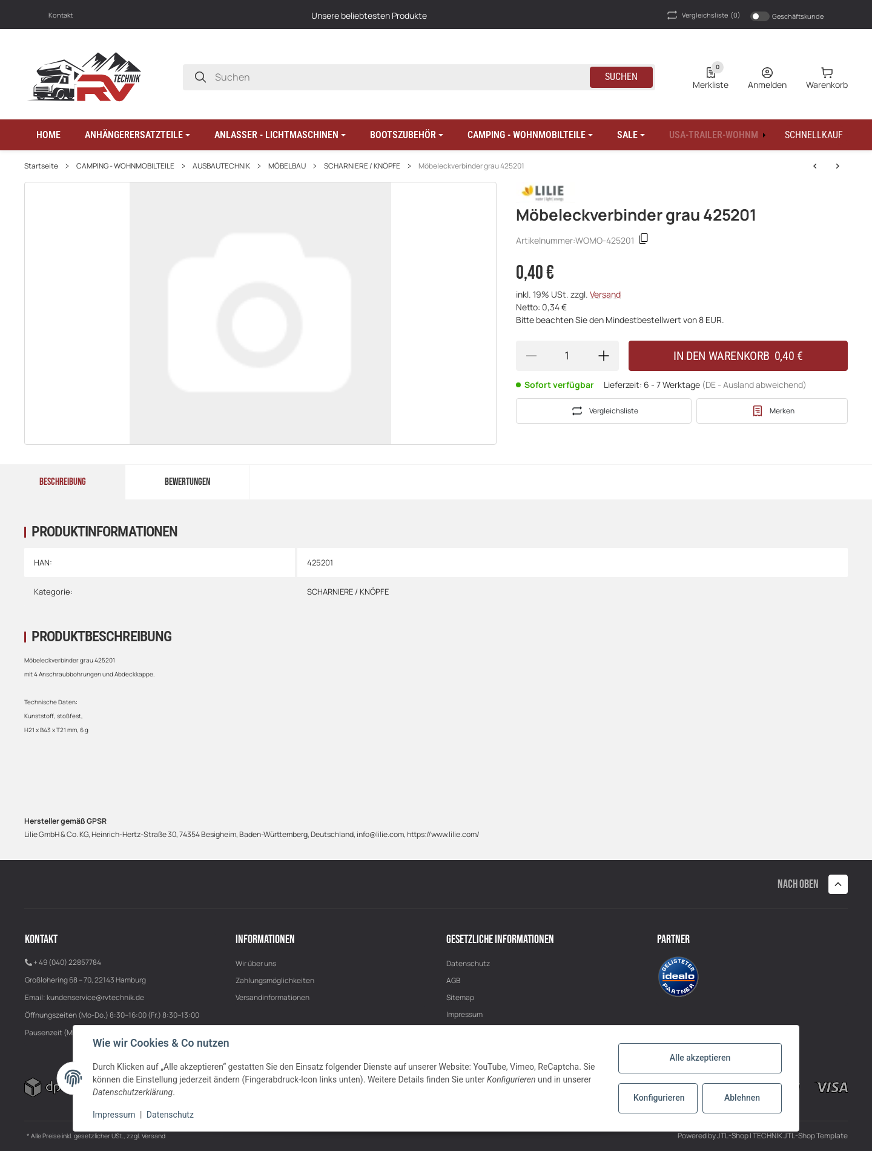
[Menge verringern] (531, 356)
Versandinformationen (272, 997)
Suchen (621, 76)
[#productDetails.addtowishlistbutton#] (772, 411)
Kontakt (60, 14)
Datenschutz (468, 963)
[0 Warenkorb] (827, 77)
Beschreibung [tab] (62, 482)
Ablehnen (742, 1098)
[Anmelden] (767, 77)
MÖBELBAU (287, 166)
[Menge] (567, 356)
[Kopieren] (643, 240)
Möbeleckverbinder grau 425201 (471, 166)
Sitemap (460, 997)
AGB (453, 980)
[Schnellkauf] (814, 135)
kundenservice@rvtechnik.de (95, 997)
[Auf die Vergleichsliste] (604, 411)
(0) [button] (703, 15)
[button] (137, 135)
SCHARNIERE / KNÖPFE (362, 166)
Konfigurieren (658, 1098)
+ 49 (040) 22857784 (67, 962)
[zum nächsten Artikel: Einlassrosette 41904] (815, 166)
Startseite (41, 166)
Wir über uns (256, 963)
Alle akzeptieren (700, 1058)
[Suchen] (200, 77)
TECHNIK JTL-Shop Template (800, 1135)
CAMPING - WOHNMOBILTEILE (125, 166)
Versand (605, 294)
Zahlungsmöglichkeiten (275, 980)
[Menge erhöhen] (604, 356)
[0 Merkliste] (710, 77)
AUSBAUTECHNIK (221, 166)
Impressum (464, 1014)
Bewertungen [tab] (187, 482)
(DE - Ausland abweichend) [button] (754, 384)
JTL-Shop (733, 1135)
